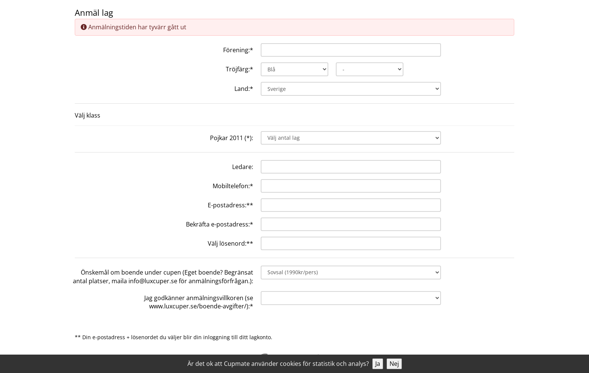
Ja (377, 363)
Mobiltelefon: (233, 186)
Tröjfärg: (239, 69)
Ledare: (242, 167)
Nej (394, 363)
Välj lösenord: (230, 243)
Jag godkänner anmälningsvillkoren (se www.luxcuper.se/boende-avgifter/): (198, 302)
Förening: (238, 50)
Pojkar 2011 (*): (231, 138)
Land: (243, 89)
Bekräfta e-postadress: (219, 224)
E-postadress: (230, 205)
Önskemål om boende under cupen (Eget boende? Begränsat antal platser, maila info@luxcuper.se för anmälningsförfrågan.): (163, 276)
